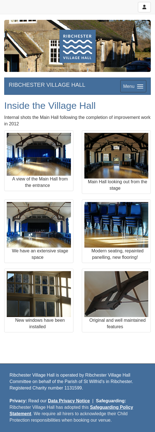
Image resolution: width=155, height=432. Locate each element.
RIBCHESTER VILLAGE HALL (47, 85)
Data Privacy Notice (69, 400)
